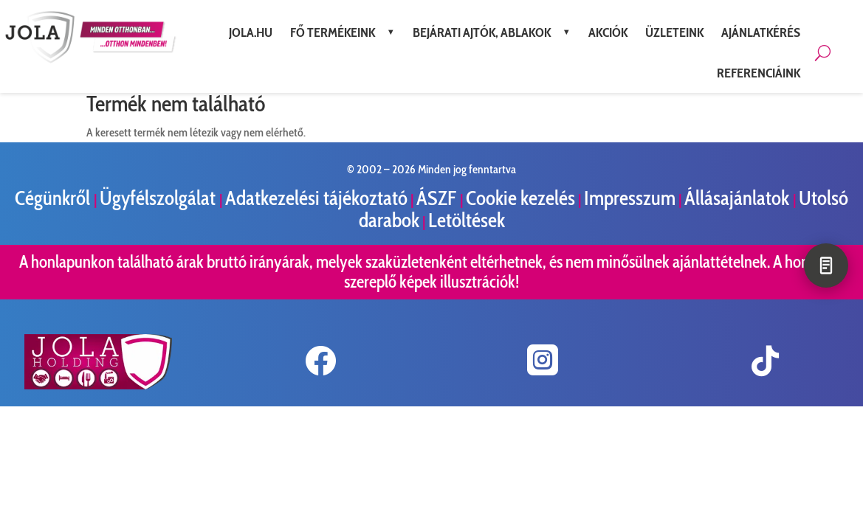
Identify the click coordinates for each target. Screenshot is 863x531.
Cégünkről (54, 198)
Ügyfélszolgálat (159, 198)
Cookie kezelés (520, 198)
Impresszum (629, 198)
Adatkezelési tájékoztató (316, 198)
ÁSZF (438, 198)
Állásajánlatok (738, 198)
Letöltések (466, 220)
